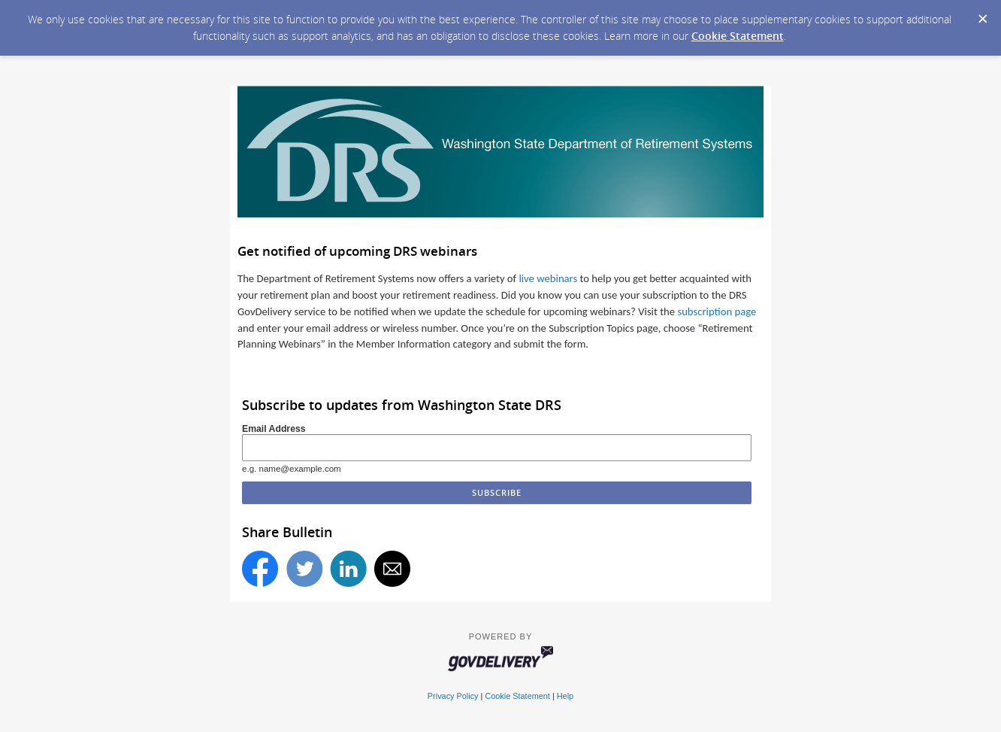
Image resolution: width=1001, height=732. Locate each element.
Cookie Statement (737, 36)
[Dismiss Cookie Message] (982, 14)
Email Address (274, 429)
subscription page (716, 311)
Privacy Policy (453, 695)
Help (565, 695)
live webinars (548, 278)
